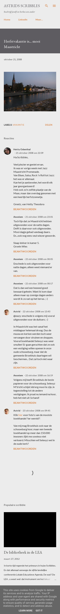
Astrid (16, 311)
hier (20, 414)
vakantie (18, 124)
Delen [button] (48, 124)
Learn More (25, 610)
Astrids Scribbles (22, 5)
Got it (39, 610)
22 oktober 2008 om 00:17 (39, 283)
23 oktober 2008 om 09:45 (36, 410)
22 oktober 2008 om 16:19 (39, 375)
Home (7, 19)
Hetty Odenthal (22, 149)
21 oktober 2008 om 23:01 (39, 216)
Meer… (39, 19)
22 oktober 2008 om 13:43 (36, 311)
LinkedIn (22, 19)
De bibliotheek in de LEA (23, 552)
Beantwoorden (24, 209)
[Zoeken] (46, 6)
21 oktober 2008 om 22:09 (29, 152)
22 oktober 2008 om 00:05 (39, 259)
